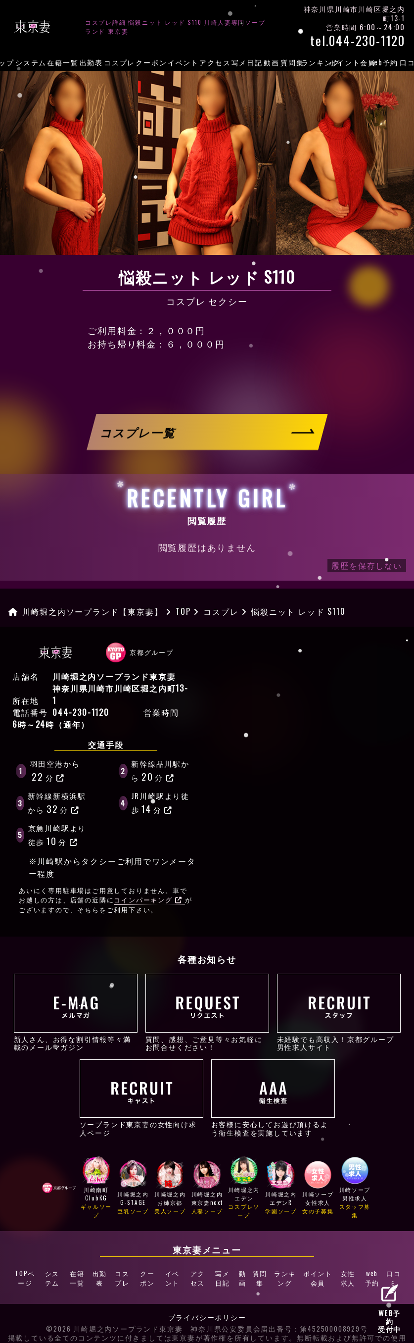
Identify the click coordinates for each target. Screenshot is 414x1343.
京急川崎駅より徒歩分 (57, 835)
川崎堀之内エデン (244, 1188)
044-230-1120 (80, 712)
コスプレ (119, 62)
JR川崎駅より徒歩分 (160, 803)
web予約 (383, 62)
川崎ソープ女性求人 (318, 1188)
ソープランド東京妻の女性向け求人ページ (141, 1098)
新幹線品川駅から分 (160, 770)
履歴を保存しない (366, 565)
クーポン (151, 62)
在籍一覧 (62, 62)
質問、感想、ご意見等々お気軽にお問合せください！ (207, 1012)
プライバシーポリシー (207, 1308)
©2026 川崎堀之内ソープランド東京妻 (114, 1320)
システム (30, 62)
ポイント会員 (352, 62)
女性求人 (347, 1274)
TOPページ (24, 1274)
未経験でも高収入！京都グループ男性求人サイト (339, 1012)
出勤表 (91, 62)
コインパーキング (148, 899)
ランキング (320, 62)
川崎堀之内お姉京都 (170, 1188)
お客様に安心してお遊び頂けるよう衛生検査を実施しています (273, 1098)
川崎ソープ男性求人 (355, 1188)
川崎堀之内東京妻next (207, 1188)
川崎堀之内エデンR (281, 1188)
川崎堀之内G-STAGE (133, 1188)
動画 (271, 62)
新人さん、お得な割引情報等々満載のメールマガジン (76, 1012)
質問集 (292, 62)
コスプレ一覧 (138, 432)
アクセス (214, 62)
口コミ (394, 1274)
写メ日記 (247, 62)
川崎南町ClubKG (96, 1188)
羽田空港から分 (55, 770)
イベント (183, 62)
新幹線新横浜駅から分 (57, 803)
